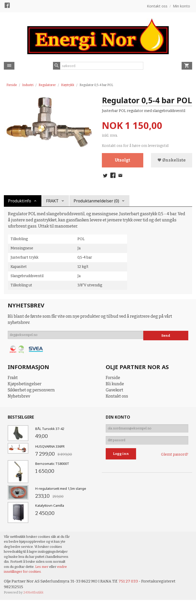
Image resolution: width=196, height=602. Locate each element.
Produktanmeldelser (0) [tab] (96, 202)
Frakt (13, 379)
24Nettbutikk (33, 594)
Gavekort (114, 391)
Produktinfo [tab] (19, 202)
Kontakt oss (117, 397)
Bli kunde (115, 385)
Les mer (42, 568)
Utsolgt (122, 160)
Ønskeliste (171, 160)
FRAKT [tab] (52, 202)
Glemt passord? (174, 459)
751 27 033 (132, 582)
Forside (11, 85)
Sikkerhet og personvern (31, 391)
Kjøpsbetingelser (24, 385)
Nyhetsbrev (19, 397)
